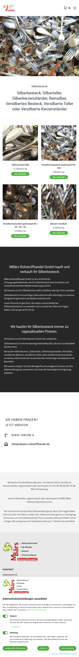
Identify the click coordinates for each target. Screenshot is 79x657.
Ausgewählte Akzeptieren (15, 648)
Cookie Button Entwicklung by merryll (62, 654)
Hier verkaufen (20, 174)
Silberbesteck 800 (20, 165)
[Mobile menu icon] (74, 8)
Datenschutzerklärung (36, 610)
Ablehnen (43, 648)
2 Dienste (15, 626)
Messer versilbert (58, 224)
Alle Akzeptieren (67, 648)
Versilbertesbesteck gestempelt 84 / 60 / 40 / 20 (20, 225)
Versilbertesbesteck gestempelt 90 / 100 (58, 166)
